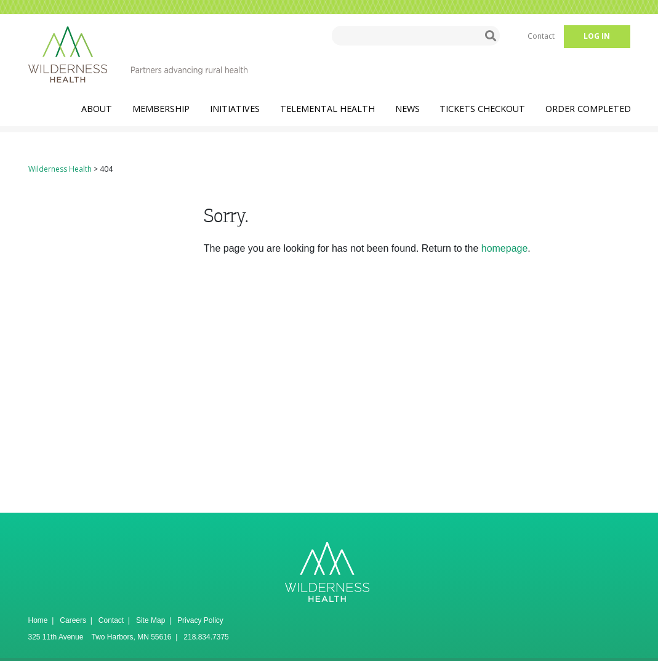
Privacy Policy (200, 620)
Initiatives (235, 108)
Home (38, 620)
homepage (504, 248)
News (407, 108)
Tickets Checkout (482, 108)
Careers (73, 620)
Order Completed (588, 108)
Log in (597, 36)
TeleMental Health (327, 108)
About (96, 108)
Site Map (150, 620)
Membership (161, 108)
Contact (541, 36)
